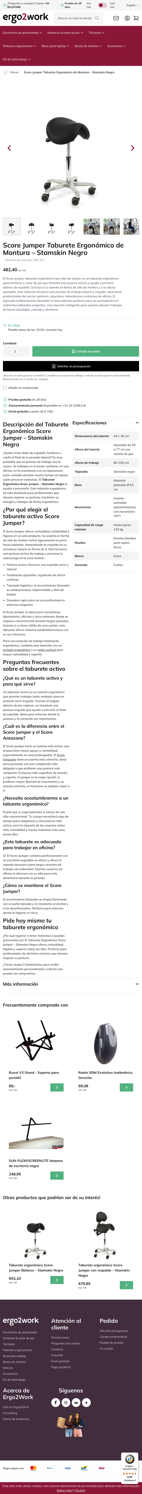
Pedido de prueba (111, 1342)
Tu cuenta (106, 1348)
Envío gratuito (60, 1361)
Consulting (10, 1413)
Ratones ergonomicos (19, 46)
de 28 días (27, 399)
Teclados (97, 32)
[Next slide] (132, 148)
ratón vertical (46, 650)
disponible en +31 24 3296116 (47, 405)
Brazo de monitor (88, 46)
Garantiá (57, 1355)
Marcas (8, 1368)
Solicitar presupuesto (114, 1331)
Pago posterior (61, 1367)
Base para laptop (56, 46)
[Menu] (136, 1455)
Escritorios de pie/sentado (22, 32)
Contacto (57, 1349)
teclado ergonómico (16, 650)
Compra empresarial (113, 1336)
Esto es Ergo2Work (16, 1407)
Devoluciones (60, 1337)
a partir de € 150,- (31, 411)
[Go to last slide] (9, 148)
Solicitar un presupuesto (71, 366)
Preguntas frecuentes (65, 1343)
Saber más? (65, 1490)
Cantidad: (10, 343)
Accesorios (116, 46)
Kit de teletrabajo (17, 59)
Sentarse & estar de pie (65, 32)
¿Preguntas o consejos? (21, 3)
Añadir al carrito (86, 351)
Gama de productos (16, 1419)
